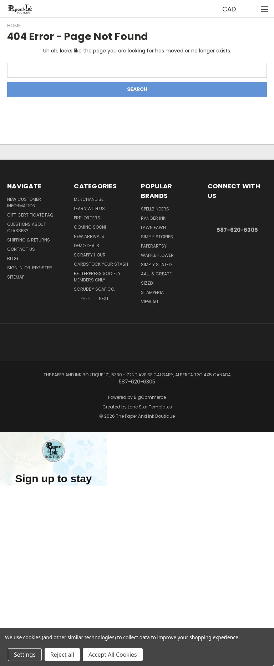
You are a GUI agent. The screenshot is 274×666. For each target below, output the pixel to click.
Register (42, 268)
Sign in (15, 268)
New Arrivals (89, 236)
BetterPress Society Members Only (97, 276)
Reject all (62, 655)
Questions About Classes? (26, 227)
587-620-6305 (237, 230)
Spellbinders (155, 209)
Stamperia (152, 292)
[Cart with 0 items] (251, 8)
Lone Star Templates (150, 407)
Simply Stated (156, 264)
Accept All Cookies (112, 655)
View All (150, 302)
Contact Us (21, 249)
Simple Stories (157, 237)
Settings (25, 655)
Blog (13, 258)
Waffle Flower (157, 255)
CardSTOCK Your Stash (101, 264)
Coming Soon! (90, 227)
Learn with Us (89, 208)
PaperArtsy (154, 246)
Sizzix (147, 283)
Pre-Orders (87, 218)
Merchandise (88, 199)
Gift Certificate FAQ (30, 215)
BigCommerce (150, 397)
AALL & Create (156, 274)
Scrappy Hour (90, 255)
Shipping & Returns (28, 240)
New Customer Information (24, 202)
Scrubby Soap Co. (94, 289)
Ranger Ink (153, 218)
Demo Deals (86, 246)
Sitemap (15, 277)
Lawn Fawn (153, 227)
